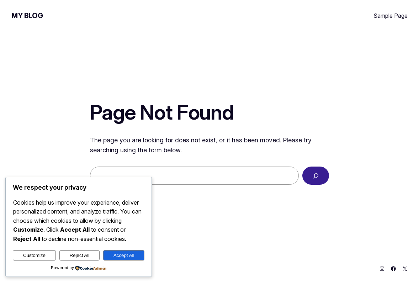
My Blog (27, 15)
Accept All (123, 255)
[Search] (315, 176)
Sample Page (390, 15)
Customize (34, 255)
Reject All (80, 255)
